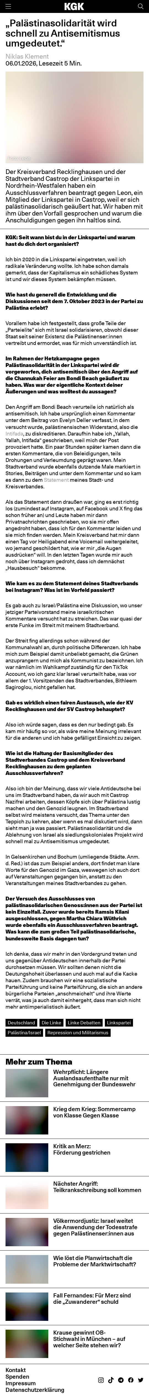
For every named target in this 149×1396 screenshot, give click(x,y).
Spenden (17, 1376)
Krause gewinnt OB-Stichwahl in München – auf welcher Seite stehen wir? (89, 1339)
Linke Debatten (84, 1022)
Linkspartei (119, 1022)
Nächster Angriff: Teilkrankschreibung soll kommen (97, 1186)
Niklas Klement (27, 56)
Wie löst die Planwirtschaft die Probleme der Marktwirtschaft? (94, 1261)
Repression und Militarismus (77, 1032)
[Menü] (8, 6)
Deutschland (21, 1022)
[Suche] (140, 6)
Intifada (14, 433)
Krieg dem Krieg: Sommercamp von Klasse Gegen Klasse (94, 1112)
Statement (57, 480)
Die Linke (51, 1022)
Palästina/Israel (24, 1032)
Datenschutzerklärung (35, 1389)
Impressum (21, 1383)
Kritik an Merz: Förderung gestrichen (81, 1149)
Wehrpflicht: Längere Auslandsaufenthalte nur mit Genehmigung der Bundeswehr (94, 1078)
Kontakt (16, 1370)
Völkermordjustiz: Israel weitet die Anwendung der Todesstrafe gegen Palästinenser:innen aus (95, 1227)
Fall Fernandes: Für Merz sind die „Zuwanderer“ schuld (92, 1298)
